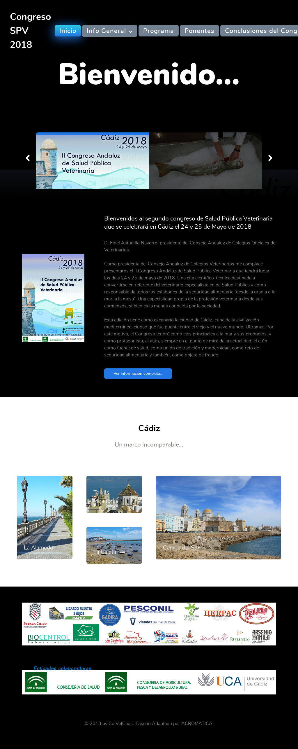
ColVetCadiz (121, 723)
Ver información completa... (138, 373)
